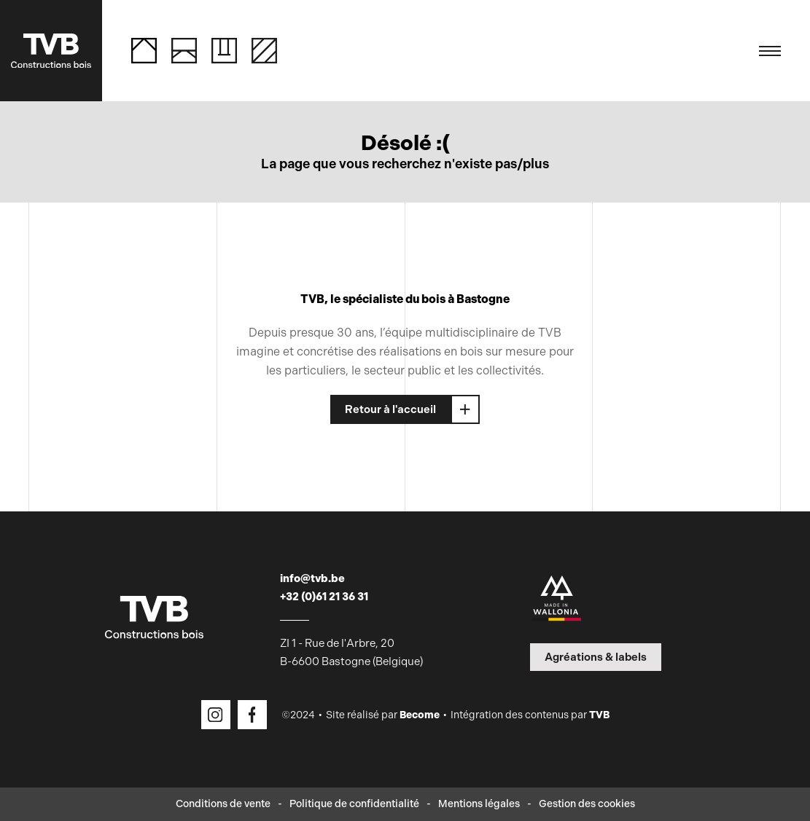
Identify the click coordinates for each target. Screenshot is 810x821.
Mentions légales (479, 804)
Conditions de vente (223, 804)
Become (420, 715)
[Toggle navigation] (770, 51)
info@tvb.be (312, 578)
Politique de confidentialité (354, 804)
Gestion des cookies (587, 804)
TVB (599, 715)
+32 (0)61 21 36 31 (324, 596)
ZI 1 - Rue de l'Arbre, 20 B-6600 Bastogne (351, 652)
